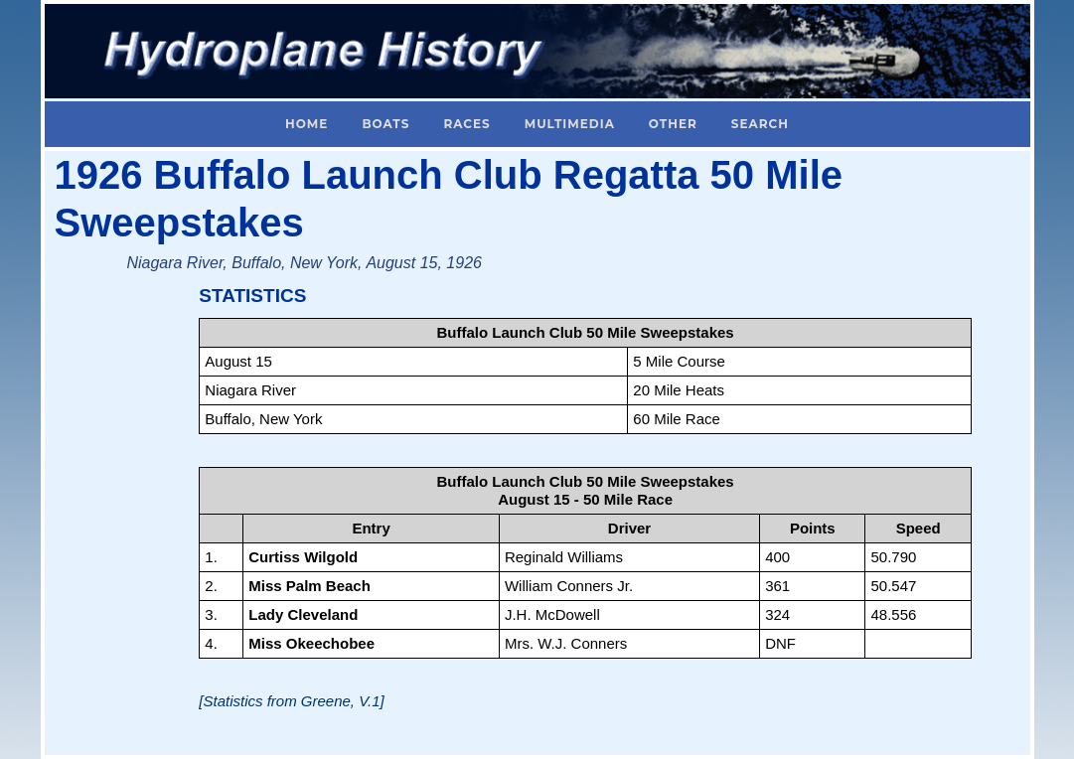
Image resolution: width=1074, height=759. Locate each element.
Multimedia (570, 123)
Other (673, 123)
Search (760, 123)
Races (466, 123)
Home (306, 123)
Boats (385, 123)
